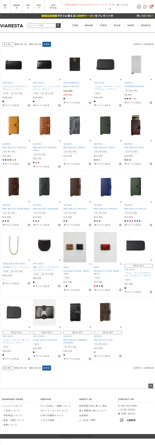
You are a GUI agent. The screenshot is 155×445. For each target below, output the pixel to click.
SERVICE (46, 399)
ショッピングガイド (12, 406)
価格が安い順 (21, 44)
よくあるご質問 (87, 420)
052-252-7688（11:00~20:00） (127, 408)
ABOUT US (85, 399)
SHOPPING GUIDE (12, 399)
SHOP (130, 25)
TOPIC (103, 25)
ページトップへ (150, 386)
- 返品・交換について (13, 420)
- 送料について (9, 425)
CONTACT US (126, 399)
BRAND (89, 25)
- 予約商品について (12, 415)
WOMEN (16, 6)
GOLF (39, 6)
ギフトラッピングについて (54, 410)
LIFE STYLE (53, 6)
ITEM (75, 25)
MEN (5, 6)
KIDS (28, 6)
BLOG (117, 25)
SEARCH (146, 25)
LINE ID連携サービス (51, 415)
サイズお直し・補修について (55, 406)
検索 (58, 25)
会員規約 (84, 415)
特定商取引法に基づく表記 (93, 406)
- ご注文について (11, 410)
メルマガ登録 (47, 420)
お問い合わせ (126, 413)
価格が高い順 (35, 44)
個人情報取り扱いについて (93, 410)
